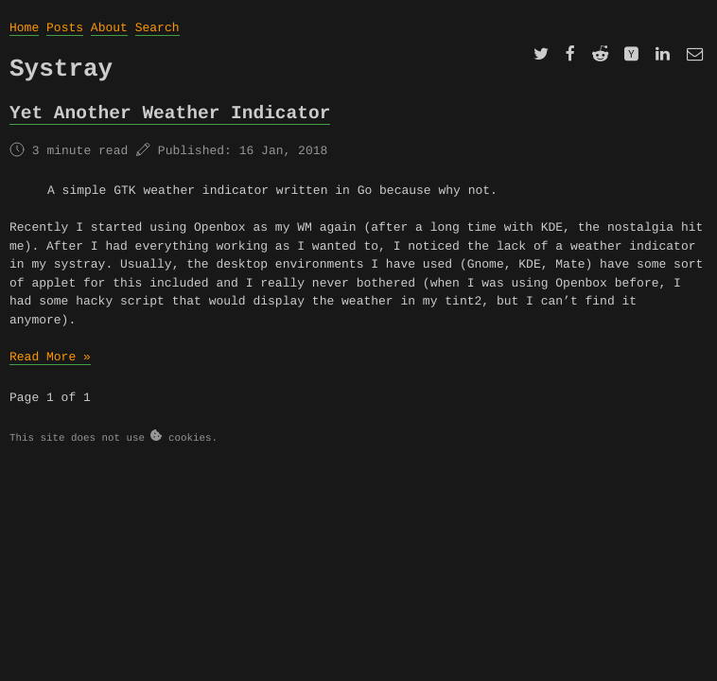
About (109, 28)
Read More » (50, 357)
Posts (64, 28)
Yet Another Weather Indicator (169, 113)
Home (24, 28)
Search (157, 28)
